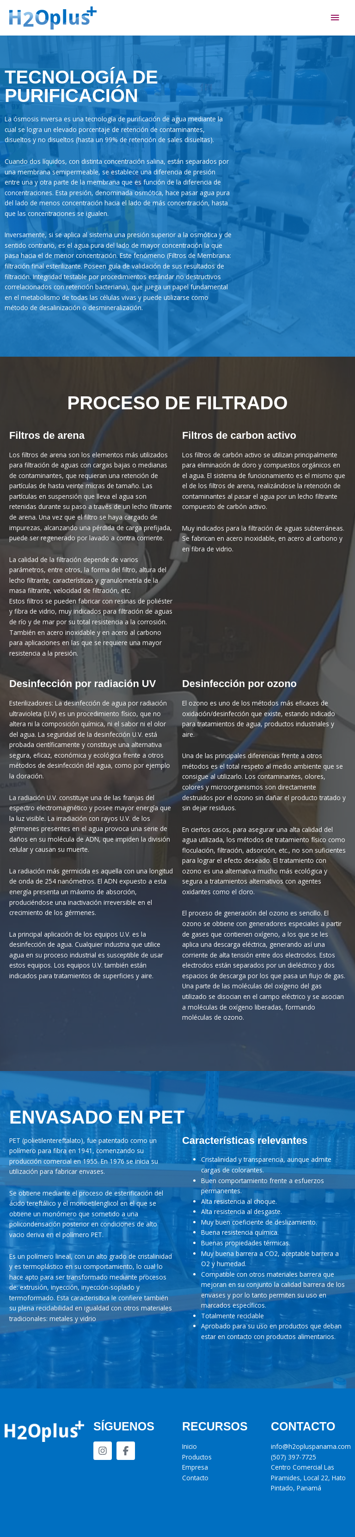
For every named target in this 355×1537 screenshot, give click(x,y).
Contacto (195, 1477)
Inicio (189, 1446)
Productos (197, 1457)
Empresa (195, 1467)
